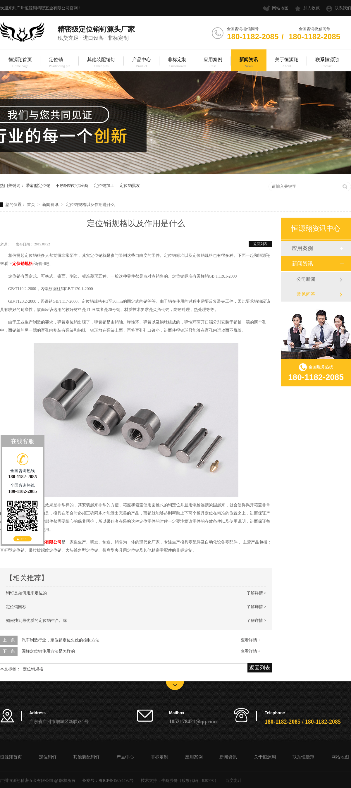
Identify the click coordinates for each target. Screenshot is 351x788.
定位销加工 (104, 185)
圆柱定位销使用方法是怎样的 (48, 651)
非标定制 (177, 63)
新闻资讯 (248, 63)
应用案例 (213, 63)
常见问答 (306, 294)
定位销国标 (16, 607)
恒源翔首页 (20, 63)
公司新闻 (306, 279)
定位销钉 (47, 757)
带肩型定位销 (38, 185)
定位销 (59, 63)
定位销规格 (33, 669)
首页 (31, 204)
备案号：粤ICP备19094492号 (108, 780)
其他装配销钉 (101, 63)
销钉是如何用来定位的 (26, 593)
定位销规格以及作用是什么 (90, 204)
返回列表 (260, 244)
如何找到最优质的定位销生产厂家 (36, 620)
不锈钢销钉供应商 (72, 185)
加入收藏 (311, 8)
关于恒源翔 (286, 63)
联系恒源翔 (327, 63)
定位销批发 (130, 185)
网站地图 (280, 8)
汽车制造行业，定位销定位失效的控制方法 (60, 640)
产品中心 (141, 63)
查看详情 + (250, 640)
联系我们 (343, 8)
